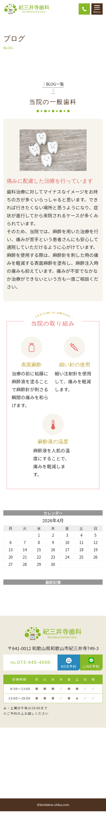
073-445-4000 (30, 662)
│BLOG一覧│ (53, 87)
